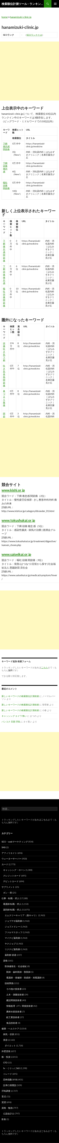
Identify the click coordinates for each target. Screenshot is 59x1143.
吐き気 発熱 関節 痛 (4, 375)
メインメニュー (55, 4)
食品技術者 (11, 1023)
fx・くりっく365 (11, 1068)
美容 (5, 1040)
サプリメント (8, 887)
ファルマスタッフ (13, 932)
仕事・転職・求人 (10, 898)
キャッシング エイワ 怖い (14, 716)
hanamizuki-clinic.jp (20, 16)
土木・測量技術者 (15, 994)
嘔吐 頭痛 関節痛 (6, 185)
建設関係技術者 (14, 1000)
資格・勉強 (7, 1107)
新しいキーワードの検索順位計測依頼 (20, 696)
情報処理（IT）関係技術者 (19, 1006)
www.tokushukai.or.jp (18, 520)
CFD (5, 1062)
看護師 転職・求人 (12, 904)
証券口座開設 (9, 1085)
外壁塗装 (6, 1051)
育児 (4, 1096)
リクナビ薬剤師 (12, 949)
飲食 (4, 1119)
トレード (7, 1074)
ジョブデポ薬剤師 (13, 921)
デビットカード (11, 881)
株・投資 (6, 1057)
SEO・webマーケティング (15, 841)
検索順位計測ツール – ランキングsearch (23, 4)
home (5, 16)
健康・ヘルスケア (10, 1028)
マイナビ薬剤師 (12, 938)
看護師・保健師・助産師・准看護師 (24, 977)
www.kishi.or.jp (13, 490)
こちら (44, 819)
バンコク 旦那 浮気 (11, 721)
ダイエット (10, 1045)
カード (5, 864)
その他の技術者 (14, 989)
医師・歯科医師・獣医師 (18, 972)
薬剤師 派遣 (10, 955)
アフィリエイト (9, 853)
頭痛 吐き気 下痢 (4, 352)
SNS (4, 847)
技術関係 (9, 983)
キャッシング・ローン (14, 870)
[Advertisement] (29, 71)
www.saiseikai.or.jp (16, 554)
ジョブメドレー (12, 926)
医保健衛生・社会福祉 (16, 966)
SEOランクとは (34, 35)
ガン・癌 (7, 892)
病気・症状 (8, 1034)
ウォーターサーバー (11, 858)
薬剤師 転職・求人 (12, 909)
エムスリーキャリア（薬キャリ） (21, 915)
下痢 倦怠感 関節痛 (6, 146)
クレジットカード (12, 875)
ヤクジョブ (10, 943)
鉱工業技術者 (13, 1017)
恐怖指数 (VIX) (10, 1079)
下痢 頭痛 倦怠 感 (5, 167)
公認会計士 (8, 1113)
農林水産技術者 (14, 1011)
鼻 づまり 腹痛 (4, 398)
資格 (5, 960)
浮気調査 (6, 1091)
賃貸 (4, 1102)
